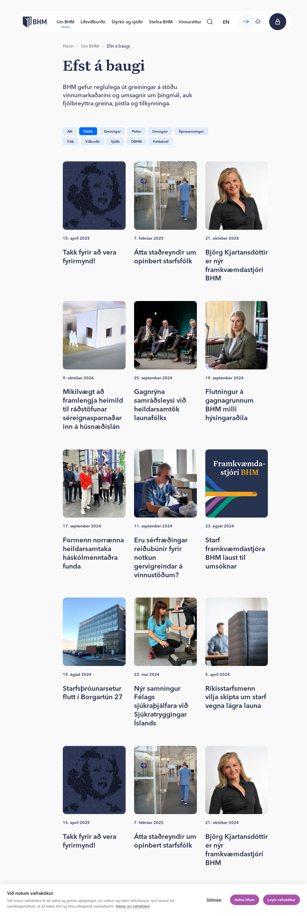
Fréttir (88, 131)
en (226, 22)
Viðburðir (92, 141)
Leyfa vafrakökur (281, 900)
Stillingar (214, 900)
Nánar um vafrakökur (133, 906)
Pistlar (136, 131)
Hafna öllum (245, 900)
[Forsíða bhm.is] (31, 22)
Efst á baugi (118, 46)
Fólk (70, 141)
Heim (68, 46)
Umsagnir (160, 131)
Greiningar (112, 131)
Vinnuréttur (190, 21)
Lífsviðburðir (93, 21)
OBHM (136, 141)
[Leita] (210, 22)
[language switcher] (226, 22)
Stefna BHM (161, 21)
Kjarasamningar (191, 131)
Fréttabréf (160, 141)
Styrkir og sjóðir (127, 21)
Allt (69, 131)
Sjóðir (115, 141)
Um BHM (65, 21)
